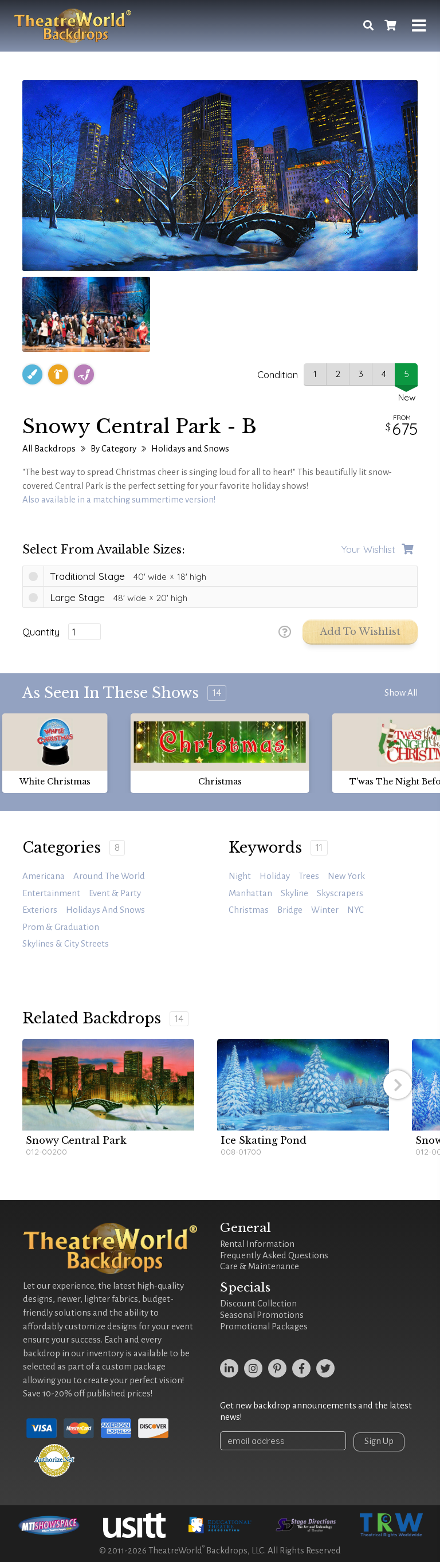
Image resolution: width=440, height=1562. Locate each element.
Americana (43, 876)
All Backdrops (49, 448)
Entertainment (51, 893)
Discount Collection (258, 1303)
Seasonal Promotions (262, 1315)
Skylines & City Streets (65, 943)
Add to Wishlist (360, 632)
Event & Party (115, 893)
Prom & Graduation (60, 927)
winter (325, 910)
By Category (113, 448)
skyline (294, 893)
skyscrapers (340, 893)
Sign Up (379, 1441)
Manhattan (250, 893)
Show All (401, 692)
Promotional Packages (264, 1326)
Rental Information (257, 1244)
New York (346, 876)
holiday (275, 876)
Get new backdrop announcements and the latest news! (316, 1411)
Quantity (41, 632)
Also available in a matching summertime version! (119, 499)
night (240, 876)
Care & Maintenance (259, 1266)
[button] (397, 1085)
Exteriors (39, 910)
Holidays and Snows (190, 448)
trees (308, 876)
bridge (289, 910)
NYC (355, 910)
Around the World (109, 876)
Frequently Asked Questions (274, 1255)
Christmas (249, 910)
